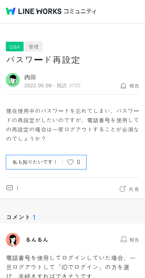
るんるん (36, 240)
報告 (134, 85)
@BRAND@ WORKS (33, 11)
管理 (34, 46)
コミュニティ (80, 11)
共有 (133, 189)
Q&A (14, 46)
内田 (30, 77)
